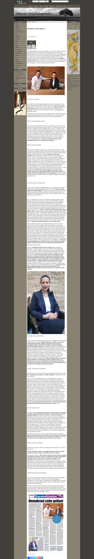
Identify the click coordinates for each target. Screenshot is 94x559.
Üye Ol (26, 1)
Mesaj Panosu (58, 6)
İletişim (64, 6)
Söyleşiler (16, 45)
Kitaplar (16, 41)
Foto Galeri (52, 6)
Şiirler (16, 43)
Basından (35, 6)
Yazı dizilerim (17, 37)
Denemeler (17, 39)
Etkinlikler (17, 47)
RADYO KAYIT (18, 75)
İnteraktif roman (18, 53)
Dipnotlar (16, 55)
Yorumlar (29, 554)
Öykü (16, 33)
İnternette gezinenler (18, 63)
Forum (41, 6)
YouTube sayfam (18, 85)
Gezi (16, 57)
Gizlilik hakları (17, 61)
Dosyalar (46, 6)
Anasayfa (30, 6)
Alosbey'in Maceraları (18, 51)
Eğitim (16, 67)
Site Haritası (20, 90)
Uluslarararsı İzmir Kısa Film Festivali (20, 78)
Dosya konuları (17, 65)
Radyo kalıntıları (18, 49)
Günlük (16, 59)
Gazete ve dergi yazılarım (19, 31)
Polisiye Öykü (17, 35)
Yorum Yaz (33, 554)
